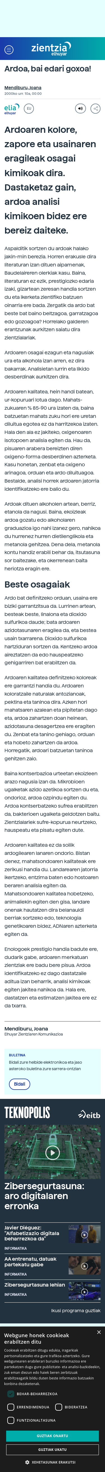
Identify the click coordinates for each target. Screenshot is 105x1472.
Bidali (19, 1084)
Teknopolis (27, 1112)
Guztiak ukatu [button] (52, 1449)
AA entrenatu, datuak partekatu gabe (30, 1261)
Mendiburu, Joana (22, 87)
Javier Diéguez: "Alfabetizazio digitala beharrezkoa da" (31, 1233)
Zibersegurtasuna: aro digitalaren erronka (44, 1196)
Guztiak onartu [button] (52, 1435)
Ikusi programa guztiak (76, 1310)
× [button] (99, 1332)
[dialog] (52, 1399)
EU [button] (29, 109)
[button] (8, 49)
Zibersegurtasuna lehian (34, 1285)
